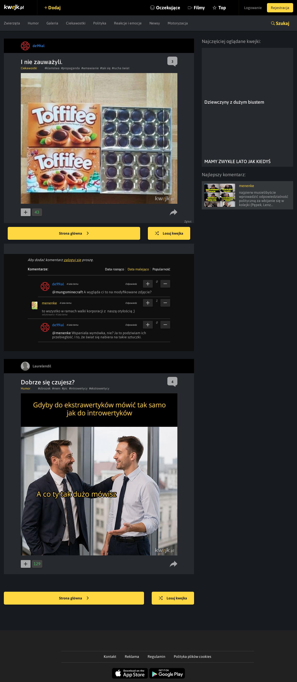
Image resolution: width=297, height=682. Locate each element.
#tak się (105, 68)
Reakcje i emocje (128, 23)
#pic (65, 388)
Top (222, 7)
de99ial (58, 284)
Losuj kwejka (169, 233)
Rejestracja (280, 8)
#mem (56, 388)
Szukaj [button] (282, 23)
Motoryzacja (178, 23)
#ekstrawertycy (99, 388)
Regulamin (156, 656)
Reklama (132, 656)
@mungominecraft (67, 292)
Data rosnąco (114, 269)
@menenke (61, 333)
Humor (33, 23)
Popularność (161, 269)
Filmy (199, 7)
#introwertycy (78, 388)
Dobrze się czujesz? (48, 382)
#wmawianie (90, 68)
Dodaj (54, 7)
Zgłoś (188, 221)
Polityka (99, 23)
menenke (49, 303)
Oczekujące (168, 7)
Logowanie (253, 8)
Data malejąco (138, 269)
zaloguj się (72, 260)
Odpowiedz (131, 284)
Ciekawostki (75, 23)
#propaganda (70, 68)
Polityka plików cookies (192, 656)
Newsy (154, 23)
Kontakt (110, 656)
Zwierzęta (12, 23)
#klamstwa (52, 68)
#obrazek (44, 388)
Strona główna (74, 233)
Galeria (52, 23)
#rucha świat (120, 68)
